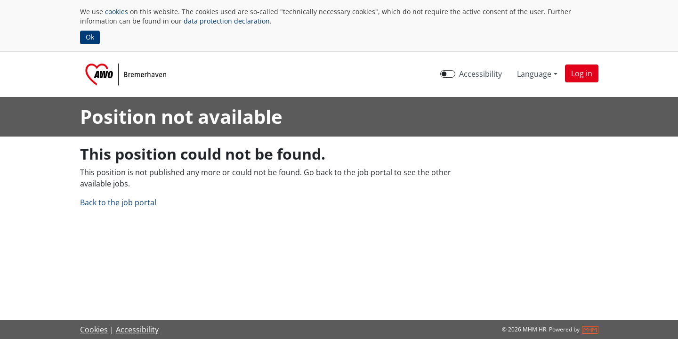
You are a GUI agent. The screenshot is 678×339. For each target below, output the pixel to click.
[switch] (447, 74)
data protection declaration (227, 20)
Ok (90, 36)
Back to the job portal (118, 202)
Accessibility (137, 329)
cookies (116, 11)
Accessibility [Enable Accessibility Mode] (480, 74)
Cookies (94, 329)
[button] (581, 73)
